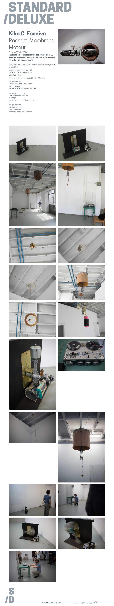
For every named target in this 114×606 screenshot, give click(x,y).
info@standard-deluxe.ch (51, 603)
